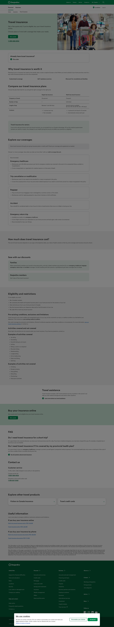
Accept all (92, 619)
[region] (57, 619)
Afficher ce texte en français (23, 623)
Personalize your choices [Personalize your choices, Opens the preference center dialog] (78, 619)
